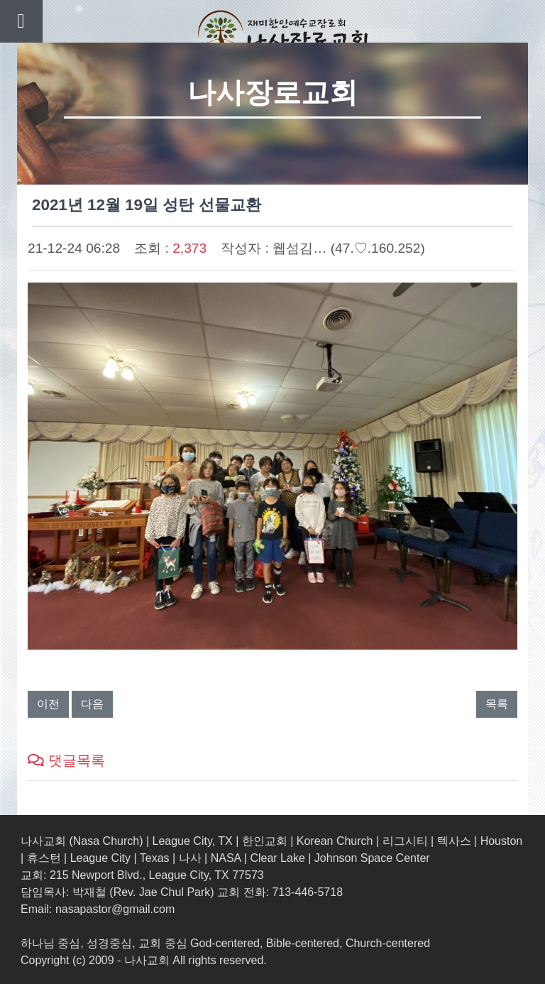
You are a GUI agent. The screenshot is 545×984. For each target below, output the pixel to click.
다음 (92, 704)
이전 (48, 704)
